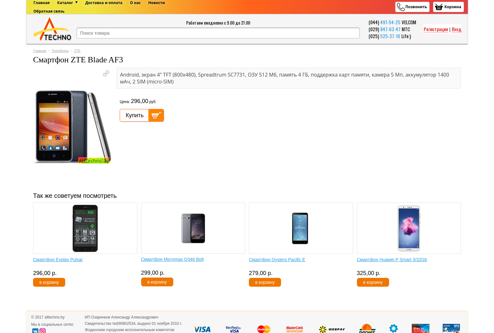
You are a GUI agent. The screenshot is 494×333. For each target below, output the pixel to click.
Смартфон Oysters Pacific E (277, 259)
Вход (456, 29)
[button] (106, 73)
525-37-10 (390, 35)
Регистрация (436, 29)
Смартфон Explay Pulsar (58, 259)
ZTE (77, 51)
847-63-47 (390, 29)
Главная (39, 51)
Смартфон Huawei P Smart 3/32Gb (392, 259)
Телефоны (60, 51)
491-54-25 (390, 22)
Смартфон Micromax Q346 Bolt (172, 259)
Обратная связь (49, 11)
